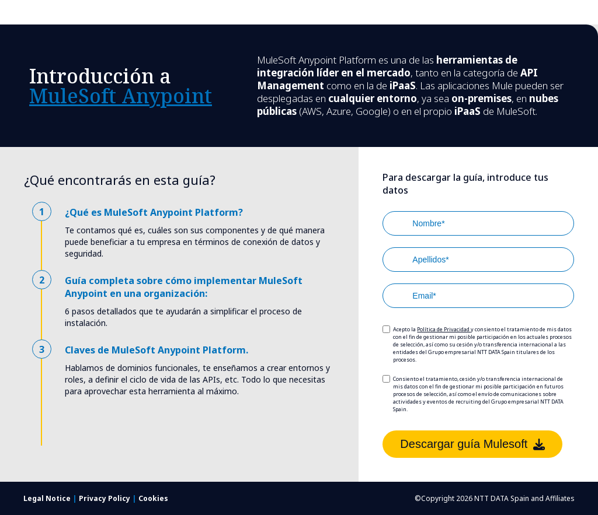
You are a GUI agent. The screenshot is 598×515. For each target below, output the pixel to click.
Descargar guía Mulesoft (472, 443)
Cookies (153, 498)
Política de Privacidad (444, 329)
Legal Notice (47, 498)
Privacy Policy (105, 498)
